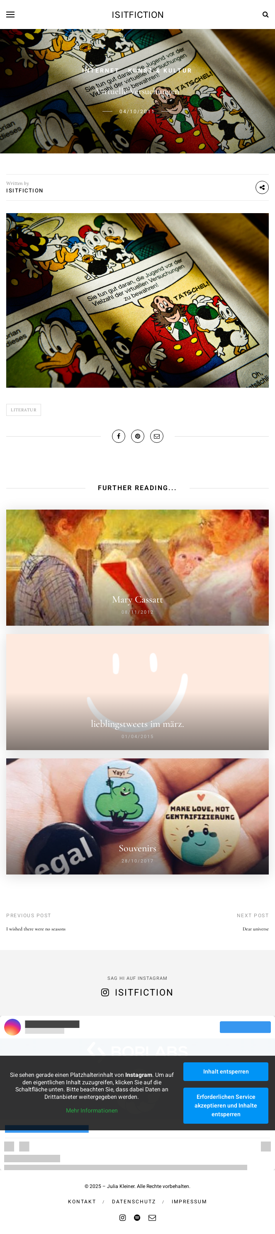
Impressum (189, 1201)
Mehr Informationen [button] (92, 1111)
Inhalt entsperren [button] (226, 1071)
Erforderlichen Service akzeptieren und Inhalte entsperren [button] (226, 1106)
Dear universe (256, 929)
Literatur (24, 410)
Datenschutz (134, 1201)
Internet (101, 70)
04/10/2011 (137, 111)
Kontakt (82, 1201)
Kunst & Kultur (160, 70)
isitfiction (138, 14)
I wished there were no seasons (36, 929)
